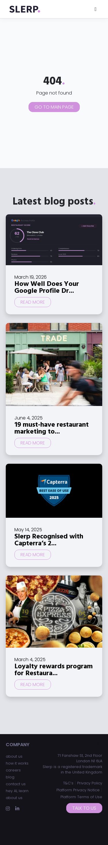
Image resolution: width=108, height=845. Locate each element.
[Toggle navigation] (95, 9)
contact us (16, 784)
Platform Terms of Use (81, 796)
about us (14, 756)
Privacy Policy (89, 783)
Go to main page (54, 107)
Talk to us (84, 808)
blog (10, 777)
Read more (32, 302)
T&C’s (68, 783)
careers (13, 770)
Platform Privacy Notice (78, 790)
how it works (17, 763)
